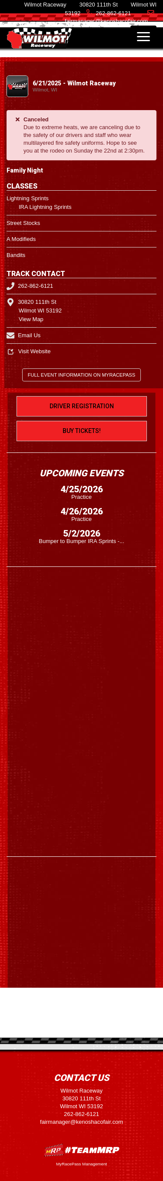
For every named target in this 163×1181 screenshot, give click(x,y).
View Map (31, 319)
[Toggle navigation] (143, 36)
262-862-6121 (113, 13)
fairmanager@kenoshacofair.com (81, 1122)
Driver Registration (82, 406)
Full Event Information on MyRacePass (82, 374)
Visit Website (28, 351)
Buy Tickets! (82, 430)
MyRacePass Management (81, 1163)
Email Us (23, 335)
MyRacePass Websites (82, 1150)
